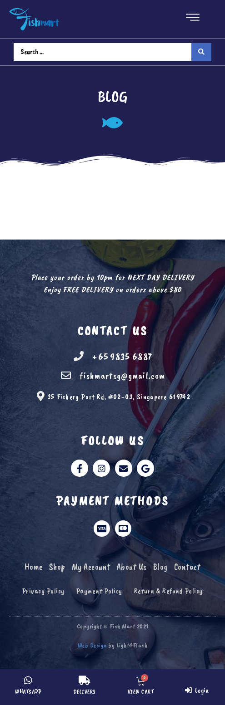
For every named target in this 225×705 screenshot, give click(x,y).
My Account (91, 567)
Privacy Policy (43, 591)
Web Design (92, 645)
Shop (57, 567)
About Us (132, 567)
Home (34, 567)
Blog (160, 567)
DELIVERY (84, 691)
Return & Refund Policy (168, 591)
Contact (187, 567)
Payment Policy (99, 591)
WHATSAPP (28, 691)
